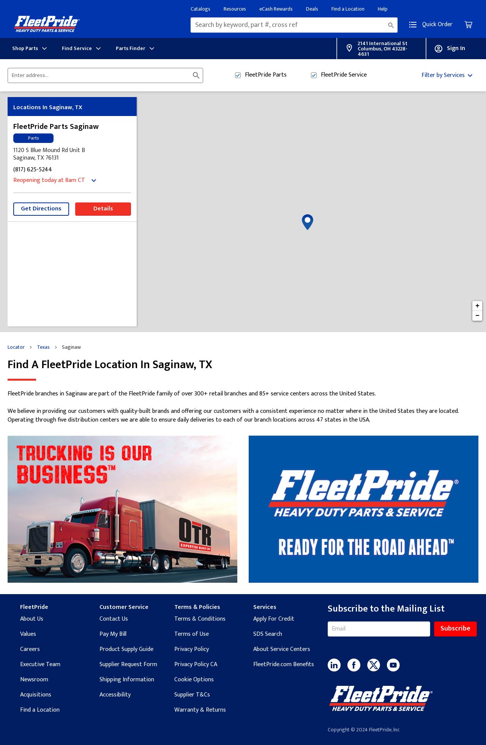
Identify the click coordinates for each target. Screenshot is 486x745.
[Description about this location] (243, 407)
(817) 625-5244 (32, 170)
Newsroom (34, 679)
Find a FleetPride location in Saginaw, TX (110, 365)
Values (28, 634)
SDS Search (267, 634)
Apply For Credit (273, 619)
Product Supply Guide (126, 649)
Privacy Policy (191, 649)
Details (103, 209)
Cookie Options (194, 679)
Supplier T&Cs (192, 695)
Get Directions (41, 209)
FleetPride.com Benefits (283, 664)
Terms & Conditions (200, 619)
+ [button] (477, 306)
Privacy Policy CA (195, 664)
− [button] (477, 315)
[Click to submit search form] (196, 75)
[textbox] (294, 25)
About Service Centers (281, 649)
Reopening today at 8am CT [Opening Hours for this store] (49, 180)
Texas (43, 347)
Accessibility (115, 695)
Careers (30, 649)
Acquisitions (35, 695)
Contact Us (113, 619)
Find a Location (40, 710)
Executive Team (40, 664)
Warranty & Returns (200, 710)
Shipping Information (126, 679)
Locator (16, 347)
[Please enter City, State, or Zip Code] (101, 75)
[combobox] (294, 25)
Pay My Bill (112, 634)
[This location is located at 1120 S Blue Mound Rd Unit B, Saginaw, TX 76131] (72, 154)
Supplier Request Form (128, 664)
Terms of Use (191, 634)
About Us (31, 619)
